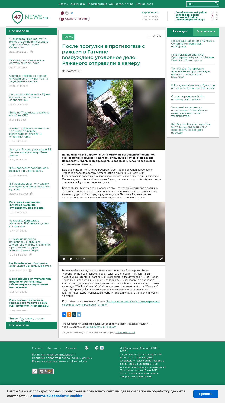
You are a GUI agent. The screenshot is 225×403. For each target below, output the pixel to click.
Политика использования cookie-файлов (59, 361)
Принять (205, 394)
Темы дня (179, 31)
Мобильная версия (62, 13)
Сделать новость (76, 19)
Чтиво (129, 4)
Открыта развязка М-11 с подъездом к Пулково (188, 97)
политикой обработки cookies (57, 396)
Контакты (54, 348)
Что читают (206, 31)
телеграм (71, 13)
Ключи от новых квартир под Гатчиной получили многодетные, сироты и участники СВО (30, 135)
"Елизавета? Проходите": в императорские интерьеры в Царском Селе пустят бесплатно (30, 45)
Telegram (102, 348)
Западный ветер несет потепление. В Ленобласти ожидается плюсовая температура (189, 111)
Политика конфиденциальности (53, 355)
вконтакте (67, 13)
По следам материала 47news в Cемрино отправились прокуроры (193, 44)
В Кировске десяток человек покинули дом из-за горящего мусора (30, 189)
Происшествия (97, 4)
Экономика (77, 4)
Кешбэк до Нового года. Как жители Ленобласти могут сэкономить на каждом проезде (191, 128)
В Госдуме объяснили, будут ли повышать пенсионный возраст (193, 86)
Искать (216, 3)
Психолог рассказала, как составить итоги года (30, 64)
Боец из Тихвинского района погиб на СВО (30, 117)
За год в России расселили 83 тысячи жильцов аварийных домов (30, 154)
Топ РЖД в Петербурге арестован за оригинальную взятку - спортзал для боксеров (190, 73)
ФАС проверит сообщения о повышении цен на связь (30, 172)
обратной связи (125, 333)
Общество (116, 4)
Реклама (70, 348)
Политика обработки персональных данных (62, 358)
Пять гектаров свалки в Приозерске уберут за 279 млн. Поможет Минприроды (192, 58)
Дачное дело (144, 4)
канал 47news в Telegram (101, 327)
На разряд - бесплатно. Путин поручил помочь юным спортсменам (30, 99)
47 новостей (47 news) (136, 348)
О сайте (37, 348)
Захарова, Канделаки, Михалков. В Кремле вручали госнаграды (30, 226)
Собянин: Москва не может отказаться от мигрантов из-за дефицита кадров (30, 81)
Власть (63, 4)
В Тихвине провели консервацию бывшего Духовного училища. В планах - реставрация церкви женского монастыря (30, 247)
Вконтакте (86, 348)
